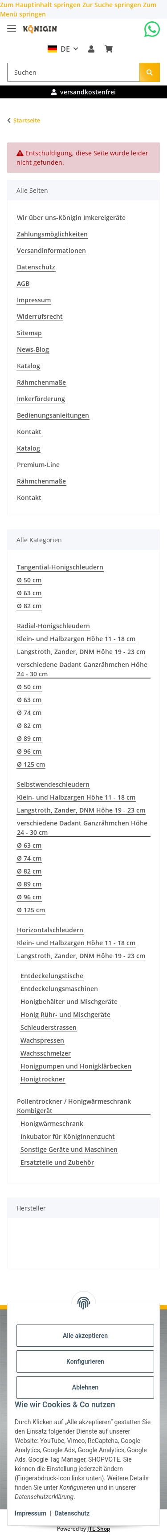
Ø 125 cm (31, 764)
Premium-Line (38, 464)
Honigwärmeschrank (51, 1123)
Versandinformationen (51, 250)
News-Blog (33, 349)
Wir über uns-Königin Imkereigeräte (71, 217)
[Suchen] (73, 72)
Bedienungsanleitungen (53, 415)
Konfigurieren (85, 1361)
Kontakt (29, 431)
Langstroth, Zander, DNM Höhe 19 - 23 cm (81, 651)
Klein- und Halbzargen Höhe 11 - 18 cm (76, 638)
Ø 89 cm (29, 738)
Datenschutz (72, 1513)
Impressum (30, 1513)
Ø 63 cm (29, 593)
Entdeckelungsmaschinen (59, 988)
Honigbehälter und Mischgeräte (69, 1001)
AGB (23, 283)
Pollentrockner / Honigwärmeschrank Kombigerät (74, 1106)
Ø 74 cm (29, 712)
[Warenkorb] (108, 49)
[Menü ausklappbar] (11, 24)
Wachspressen (42, 1040)
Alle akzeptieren (85, 1335)
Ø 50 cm (29, 580)
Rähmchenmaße (41, 382)
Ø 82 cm (29, 605)
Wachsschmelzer (45, 1053)
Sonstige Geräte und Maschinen (69, 1149)
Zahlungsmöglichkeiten (52, 234)
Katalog (28, 366)
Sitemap (29, 333)
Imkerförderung (41, 398)
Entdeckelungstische (51, 975)
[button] (91, 49)
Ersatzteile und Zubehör (57, 1162)
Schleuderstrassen (48, 1027)
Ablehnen (85, 1387)
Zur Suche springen (112, 4)
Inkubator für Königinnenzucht (67, 1136)
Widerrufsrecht (40, 316)
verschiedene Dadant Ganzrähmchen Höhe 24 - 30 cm (82, 669)
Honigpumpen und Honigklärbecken (75, 1066)
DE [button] (58, 49)
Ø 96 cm (29, 751)
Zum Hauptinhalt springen (41, 4)
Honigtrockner (42, 1079)
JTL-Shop (98, 1528)
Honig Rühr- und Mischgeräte (65, 1014)
